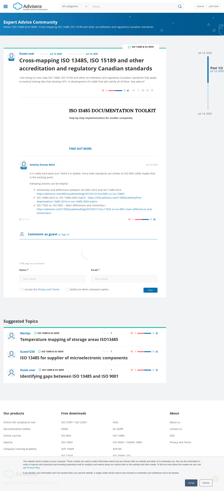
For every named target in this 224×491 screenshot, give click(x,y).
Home (7, 27)
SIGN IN (200, 6)
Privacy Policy (33, 467)
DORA (64, 429)
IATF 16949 (67, 449)
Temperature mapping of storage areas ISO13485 (69, 339)
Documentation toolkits (17, 429)
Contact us (176, 429)
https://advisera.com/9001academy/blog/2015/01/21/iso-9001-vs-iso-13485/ (81, 193)
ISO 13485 (119, 435)
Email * (95, 270)
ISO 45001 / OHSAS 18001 (128, 442)
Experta (8, 442)
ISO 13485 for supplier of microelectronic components (74, 358)
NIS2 (115, 422)
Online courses (12, 435)
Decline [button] (205, 483)
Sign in (65, 234)
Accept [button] (191, 483)
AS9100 (117, 449)
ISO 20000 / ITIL (122, 455)
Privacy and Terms (48, 289)
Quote (24, 219)
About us (175, 422)
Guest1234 (27, 352)
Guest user (27, 370)
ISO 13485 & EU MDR (25, 27)
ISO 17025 (67, 455)
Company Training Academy (20, 449)
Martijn (25, 333)
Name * (24, 270)
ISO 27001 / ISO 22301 (74, 422)
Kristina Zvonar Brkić (42, 164)
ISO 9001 (66, 435)
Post (150, 290)
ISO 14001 (67, 442)
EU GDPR (118, 429)
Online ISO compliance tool (19, 422)
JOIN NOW (214, 6)
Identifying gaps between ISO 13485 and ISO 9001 (69, 376)
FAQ (172, 435)
